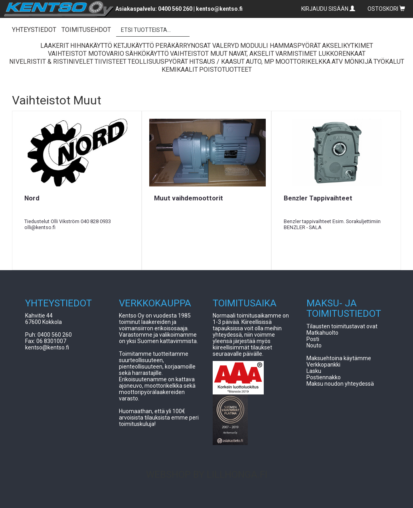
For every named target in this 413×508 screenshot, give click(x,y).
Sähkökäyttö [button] (147, 53)
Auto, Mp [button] (260, 61)
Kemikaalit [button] (180, 69)
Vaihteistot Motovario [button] (86, 53)
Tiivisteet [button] (110, 61)
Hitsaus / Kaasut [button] (217, 61)
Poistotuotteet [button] (225, 69)
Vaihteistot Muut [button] (198, 53)
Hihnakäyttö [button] (91, 45)
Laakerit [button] (54, 45)
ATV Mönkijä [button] (352, 61)
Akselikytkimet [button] (347, 45)
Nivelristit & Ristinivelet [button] (51, 61)
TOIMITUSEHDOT (86, 29)
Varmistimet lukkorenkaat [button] (320, 53)
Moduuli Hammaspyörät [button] (280, 45)
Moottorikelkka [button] (302, 61)
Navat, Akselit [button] (251, 53)
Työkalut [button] (388, 61)
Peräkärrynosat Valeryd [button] (197, 45)
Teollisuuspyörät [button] (158, 61)
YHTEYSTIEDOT (34, 29)
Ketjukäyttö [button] (133, 45)
